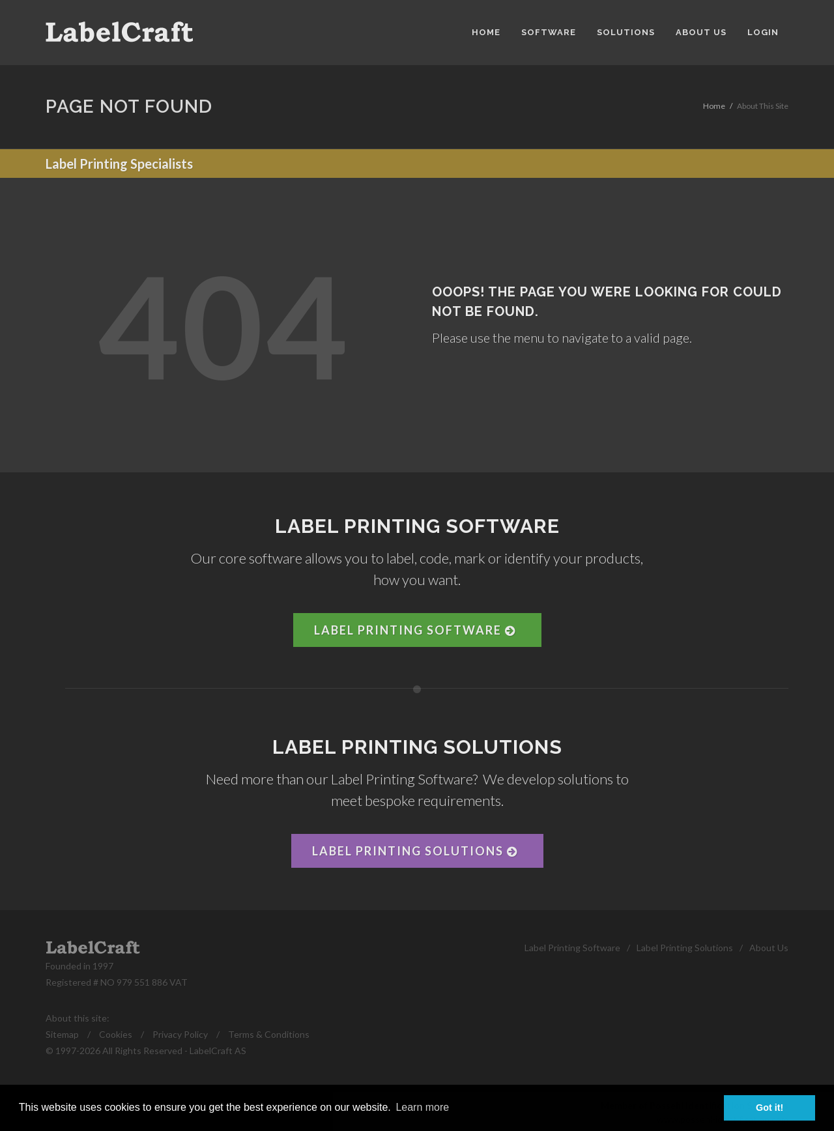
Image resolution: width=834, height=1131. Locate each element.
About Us (768, 947)
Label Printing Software (414, 630)
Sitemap (62, 1034)
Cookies (115, 1034)
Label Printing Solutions (414, 851)
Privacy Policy (180, 1034)
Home (714, 106)
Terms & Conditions (268, 1034)
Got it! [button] (769, 1107)
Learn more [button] (422, 1107)
